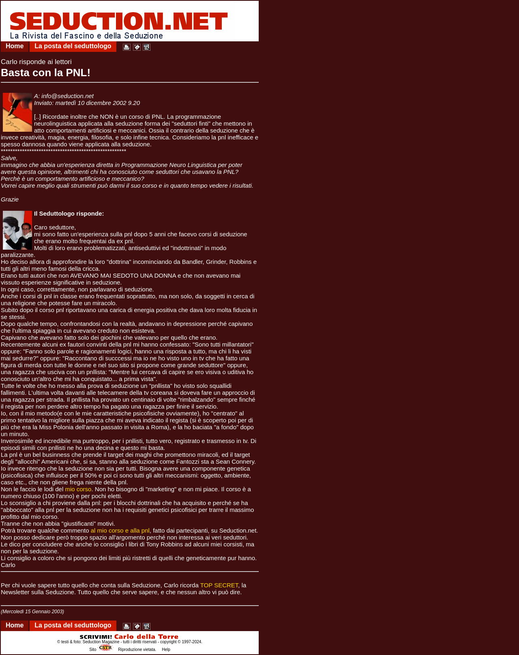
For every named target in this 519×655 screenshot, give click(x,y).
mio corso (78, 489)
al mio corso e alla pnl (120, 530)
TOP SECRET (219, 585)
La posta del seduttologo (72, 46)
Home (15, 46)
